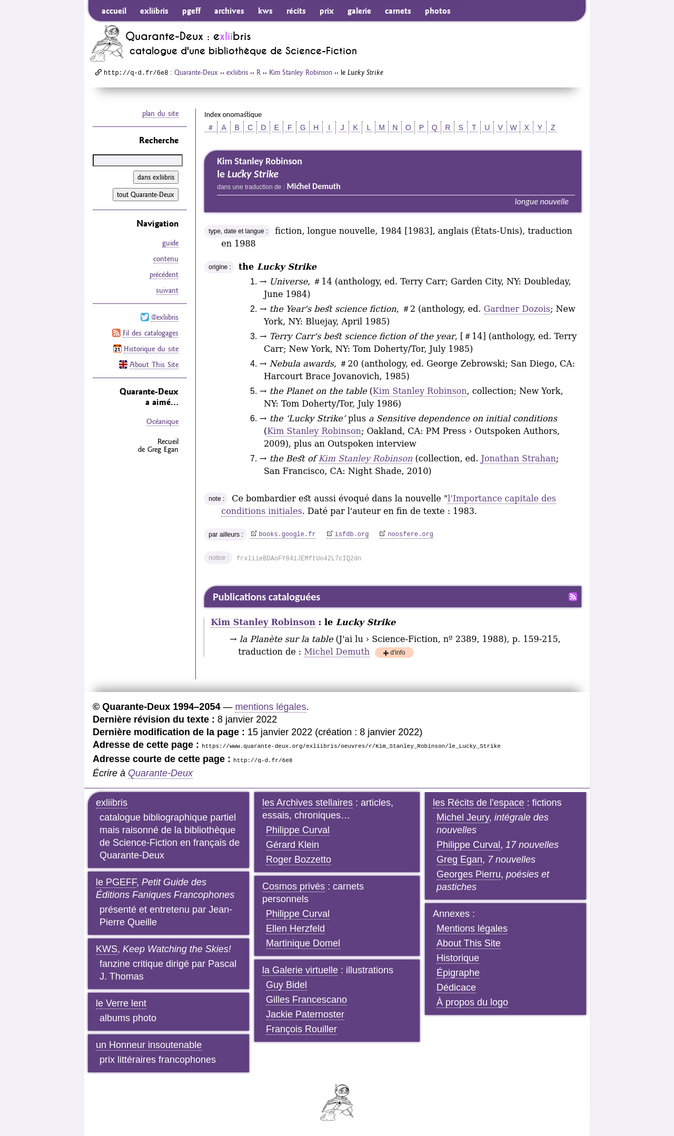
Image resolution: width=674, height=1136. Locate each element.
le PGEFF (116, 882)
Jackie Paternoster (305, 1014)
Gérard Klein (292, 844)
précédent (164, 274)
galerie (359, 10)
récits (296, 10)
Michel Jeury (463, 817)
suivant (167, 290)
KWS (106, 949)
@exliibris (165, 317)
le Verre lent (121, 1003)
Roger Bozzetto (298, 859)
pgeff (191, 10)
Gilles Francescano (306, 999)
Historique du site (151, 348)
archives (229, 10)
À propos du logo (472, 1002)
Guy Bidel (286, 985)
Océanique (162, 421)
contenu (166, 258)
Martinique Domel (303, 943)
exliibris (154, 10)
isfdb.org (352, 534)
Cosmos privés (293, 886)
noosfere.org (410, 534)
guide (170, 243)
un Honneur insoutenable (149, 1045)
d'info (397, 653)
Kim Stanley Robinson (300, 72)
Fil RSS (573, 596)
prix (327, 10)
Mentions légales (472, 928)
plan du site (160, 113)
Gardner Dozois (517, 309)
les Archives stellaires (307, 802)
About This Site (154, 364)
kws (265, 10)
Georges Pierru (469, 874)
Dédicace (456, 987)
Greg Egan (459, 859)
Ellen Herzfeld (295, 928)
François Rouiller (301, 1029)
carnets (398, 10)
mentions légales (270, 707)
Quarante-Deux (196, 72)
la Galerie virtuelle (300, 970)
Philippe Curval (298, 830)
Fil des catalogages (151, 333)
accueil (114, 10)
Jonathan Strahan (518, 458)
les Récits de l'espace (478, 802)
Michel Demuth (337, 652)
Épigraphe (458, 972)
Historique (458, 958)
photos (438, 10)
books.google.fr (287, 534)
